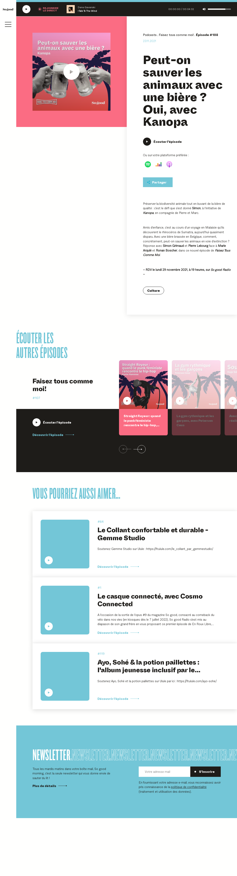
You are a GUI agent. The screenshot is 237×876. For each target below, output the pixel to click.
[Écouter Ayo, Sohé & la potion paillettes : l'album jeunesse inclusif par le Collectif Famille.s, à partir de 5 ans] (65, 676)
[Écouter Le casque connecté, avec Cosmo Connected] (65, 610)
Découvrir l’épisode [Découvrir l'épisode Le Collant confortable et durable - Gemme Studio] (118, 566)
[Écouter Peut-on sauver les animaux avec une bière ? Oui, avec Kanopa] (71, 72)
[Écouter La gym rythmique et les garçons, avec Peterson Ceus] (196, 384)
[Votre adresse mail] (164, 771)
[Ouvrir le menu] (8, 24)
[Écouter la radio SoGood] (26, 9)
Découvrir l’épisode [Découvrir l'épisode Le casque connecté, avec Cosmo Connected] (118, 632)
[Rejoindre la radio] (48, 9)
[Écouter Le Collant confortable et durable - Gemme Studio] (65, 544)
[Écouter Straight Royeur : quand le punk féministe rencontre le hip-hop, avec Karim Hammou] (51, 422)
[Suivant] (139, 449)
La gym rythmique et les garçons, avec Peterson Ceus (195, 420)
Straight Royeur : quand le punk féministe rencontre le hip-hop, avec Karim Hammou (142, 423)
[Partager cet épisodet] (158, 182)
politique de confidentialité (189, 787)
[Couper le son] (204, 9)
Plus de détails (49, 786)
